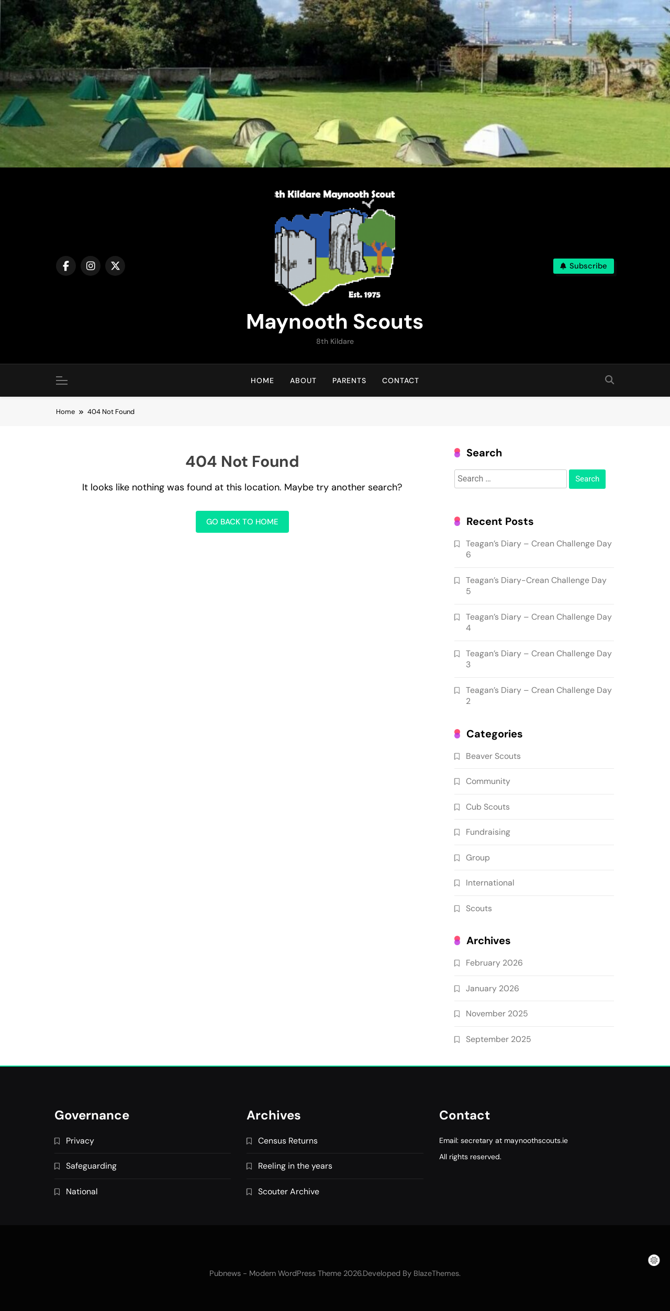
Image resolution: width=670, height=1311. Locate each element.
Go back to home (242, 522)
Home (262, 380)
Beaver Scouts (493, 755)
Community (488, 781)
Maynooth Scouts (334, 321)
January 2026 (492, 988)
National (82, 1191)
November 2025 (497, 1013)
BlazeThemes (436, 1273)
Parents (349, 380)
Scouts (479, 908)
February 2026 (494, 962)
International (490, 882)
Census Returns (288, 1140)
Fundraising (488, 831)
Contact (400, 380)
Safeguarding (91, 1165)
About (303, 380)
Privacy (80, 1140)
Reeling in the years (295, 1165)
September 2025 (498, 1039)
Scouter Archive (288, 1191)
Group (478, 857)
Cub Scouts (488, 806)
